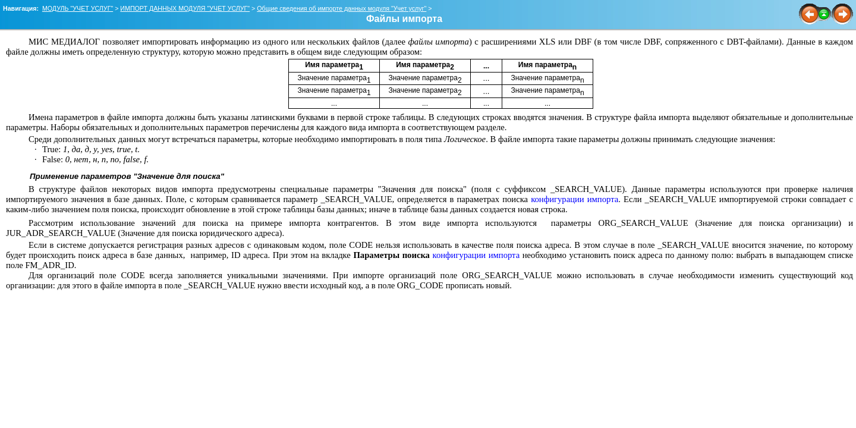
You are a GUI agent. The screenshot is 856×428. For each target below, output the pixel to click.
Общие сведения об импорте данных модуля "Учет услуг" (341, 8)
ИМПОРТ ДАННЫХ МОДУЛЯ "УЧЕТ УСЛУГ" (185, 8)
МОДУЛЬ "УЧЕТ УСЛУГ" (77, 8)
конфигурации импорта (574, 199)
